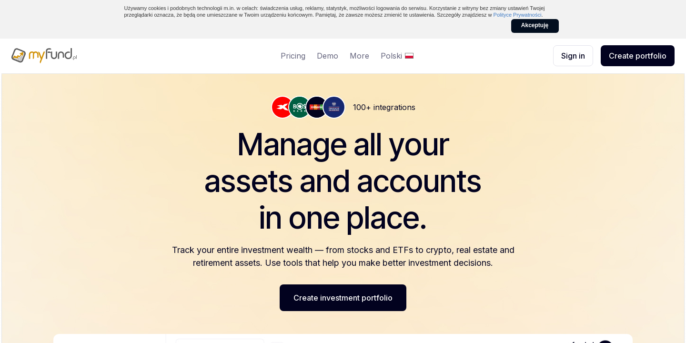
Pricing (293, 56)
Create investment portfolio (343, 298)
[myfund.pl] (76, 55)
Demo (327, 56)
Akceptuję (534, 25)
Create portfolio (637, 56)
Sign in (573, 56)
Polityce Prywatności (518, 15)
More (359, 56)
